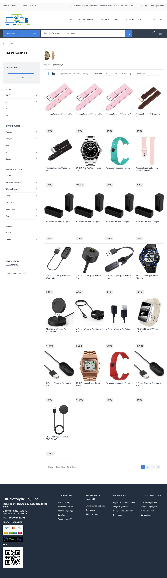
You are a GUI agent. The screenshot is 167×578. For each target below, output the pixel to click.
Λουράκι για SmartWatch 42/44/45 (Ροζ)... (147, 169)
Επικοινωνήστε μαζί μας (95, 506)
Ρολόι (11, 43)
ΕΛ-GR (32, 6)
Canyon (9, 139)
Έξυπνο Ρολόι (11, 189)
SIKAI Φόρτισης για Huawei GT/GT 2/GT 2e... (57, 438)
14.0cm (8, 232)
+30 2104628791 (78, 6)
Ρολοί (8, 216)
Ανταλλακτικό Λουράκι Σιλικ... (118, 168)
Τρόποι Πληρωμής (65, 511)
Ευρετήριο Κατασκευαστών (124, 503)
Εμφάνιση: (97, 74)
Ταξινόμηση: (126, 74)
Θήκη (8, 196)
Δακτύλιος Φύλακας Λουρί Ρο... (59, 222)
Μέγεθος (10, 227)
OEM (7, 145)
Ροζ (7, 115)
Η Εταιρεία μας (64, 503)
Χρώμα (9, 89)
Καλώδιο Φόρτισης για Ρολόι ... (118, 329)
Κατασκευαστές (13, 126)
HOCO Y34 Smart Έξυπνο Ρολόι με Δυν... (147, 330)
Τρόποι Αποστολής (65, 507)
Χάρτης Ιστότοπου (93, 514)
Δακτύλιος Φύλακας (13, 182)
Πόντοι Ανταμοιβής (65, 519)
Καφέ (8, 95)
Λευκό (8, 102)
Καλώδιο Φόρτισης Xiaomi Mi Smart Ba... (58, 276)
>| (158, 467)
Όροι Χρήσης (63, 515)
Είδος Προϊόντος (14, 170)
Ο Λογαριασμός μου (156, 6)
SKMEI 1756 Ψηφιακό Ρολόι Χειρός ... (147, 276)
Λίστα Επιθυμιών (147, 511)
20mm (8, 239)
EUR (13, 6)
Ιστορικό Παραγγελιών (149, 507)
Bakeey (9, 132)
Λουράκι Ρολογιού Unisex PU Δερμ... (148, 115)
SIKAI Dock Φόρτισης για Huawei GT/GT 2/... (56, 330)
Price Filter (11, 67)
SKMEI (8, 152)
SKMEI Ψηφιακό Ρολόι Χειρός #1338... (88, 384)
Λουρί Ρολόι (10, 209)
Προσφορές (117, 515)
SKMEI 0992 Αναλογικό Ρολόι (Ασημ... (88, 169)
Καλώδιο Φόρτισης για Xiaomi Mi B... (88, 276)
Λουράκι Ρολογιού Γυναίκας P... (59, 114)
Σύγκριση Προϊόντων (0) (53, 65)
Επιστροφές (90, 510)
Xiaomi (8, 159)
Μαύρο (8, 109)
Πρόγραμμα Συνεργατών (123, 511)
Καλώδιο (9, 202)
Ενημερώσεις (146, 515)
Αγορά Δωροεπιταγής (121, 507)
